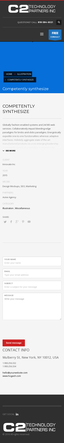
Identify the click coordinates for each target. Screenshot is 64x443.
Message (8, 295)
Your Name (10, 259)
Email (7, 271)
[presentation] (28, 329)
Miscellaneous (22, 208)
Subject (8, 283)
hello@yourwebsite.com (15, 372)
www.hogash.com (12, 375)
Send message (14, 343)
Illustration (8, 208)
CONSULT (55, 35)
